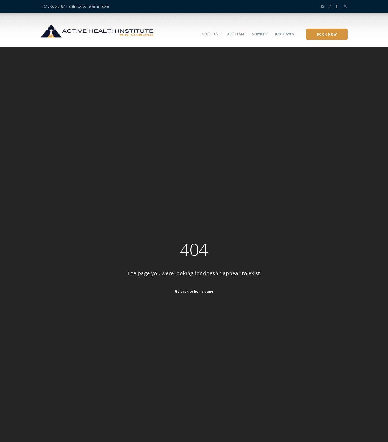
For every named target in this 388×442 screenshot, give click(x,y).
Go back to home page (194, 291)
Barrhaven (285, 34)
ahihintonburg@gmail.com (88, 6)
